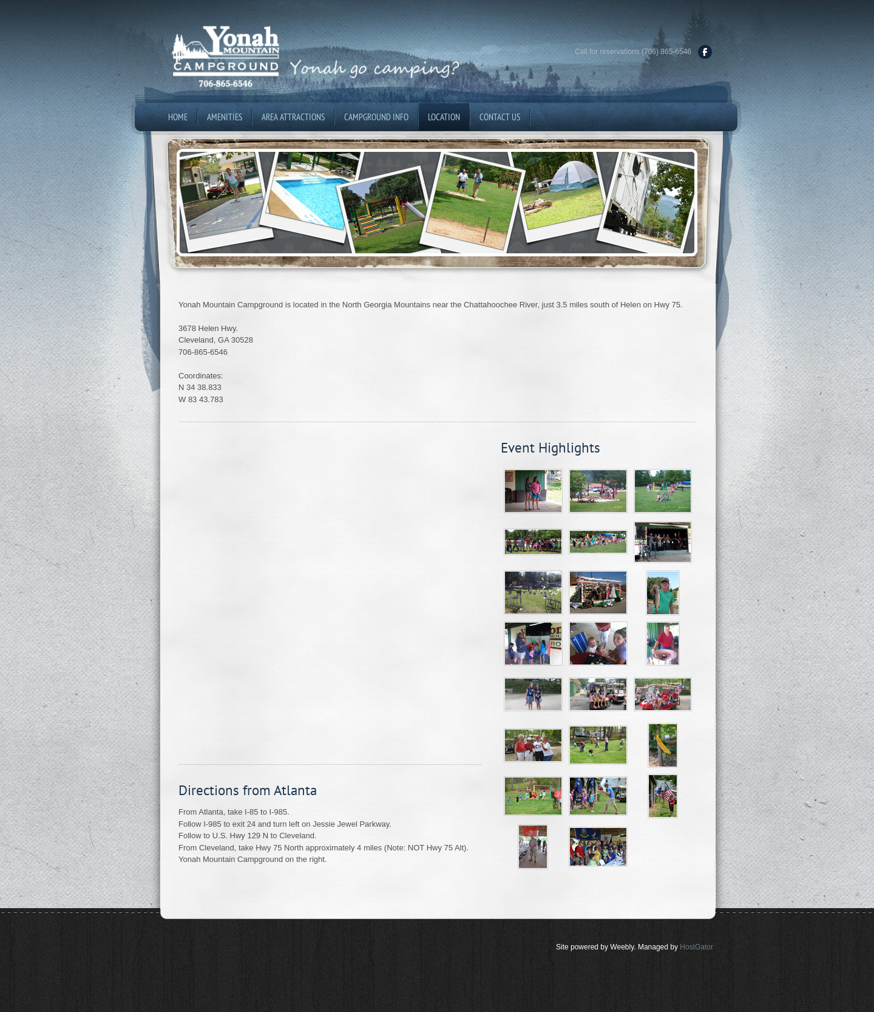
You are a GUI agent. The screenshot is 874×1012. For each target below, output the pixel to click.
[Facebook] (705, 52)
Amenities (224, 117)
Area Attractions (293, 117)
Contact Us (499, 117)
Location (444, 117)
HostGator (696, 947)
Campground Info (376, 117)
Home (178, 117)
